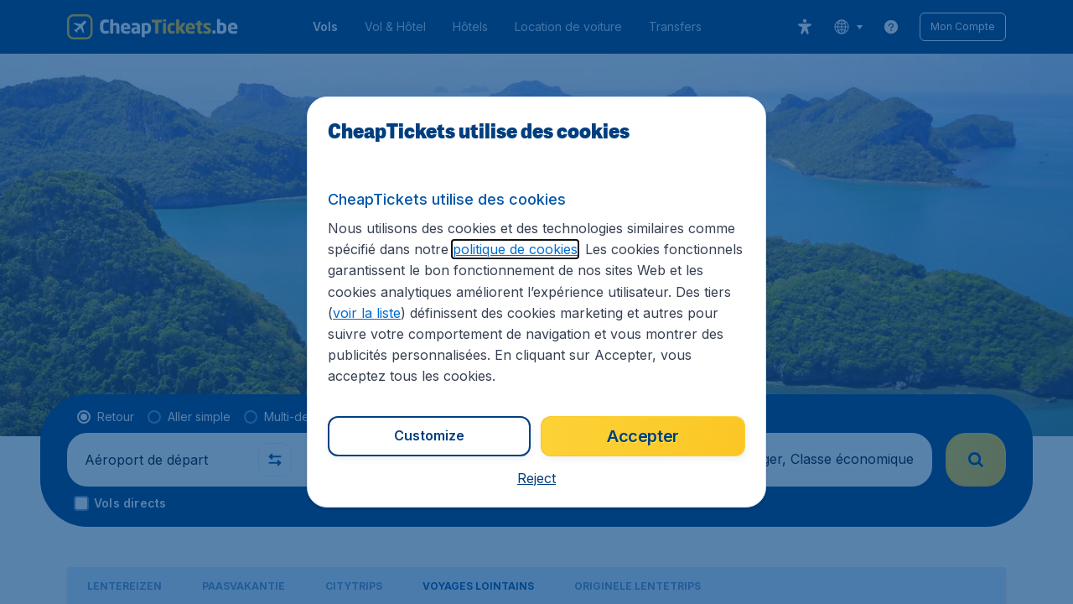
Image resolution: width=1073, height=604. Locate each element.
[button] (536, 478)
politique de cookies (515, 249)
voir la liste (367, 313)
